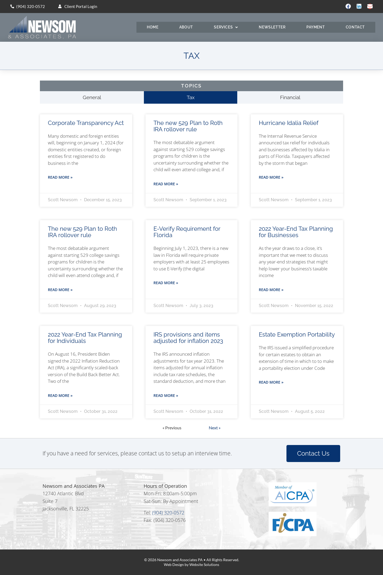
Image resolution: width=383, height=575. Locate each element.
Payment (315, 27)
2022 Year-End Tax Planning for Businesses (296, 231)
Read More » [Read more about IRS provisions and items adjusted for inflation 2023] (165, 395)
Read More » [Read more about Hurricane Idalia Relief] (271, 177)
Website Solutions (204, 564)
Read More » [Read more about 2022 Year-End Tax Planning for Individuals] (60, 395)
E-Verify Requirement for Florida (186, 231)
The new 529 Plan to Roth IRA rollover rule (188, 126)
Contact (355, 27)
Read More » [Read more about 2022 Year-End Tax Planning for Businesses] (271, 289)
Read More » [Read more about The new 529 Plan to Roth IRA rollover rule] (165, 183)
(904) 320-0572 (168, 512)
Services (226, 27)
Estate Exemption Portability (297, 334)
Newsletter (272, 27)
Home (152, 27)
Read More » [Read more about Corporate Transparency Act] (60, 177)
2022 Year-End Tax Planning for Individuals (85, 337)
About (186, 27)
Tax (191, 97)
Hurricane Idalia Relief (288, 122)
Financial (290, 97)
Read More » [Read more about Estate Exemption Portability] (271, 382)
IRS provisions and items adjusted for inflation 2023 (188, 337)
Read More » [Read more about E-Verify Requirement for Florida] (165, 282)
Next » (214, 427)
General (92, 97)
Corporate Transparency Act (86, 122)
